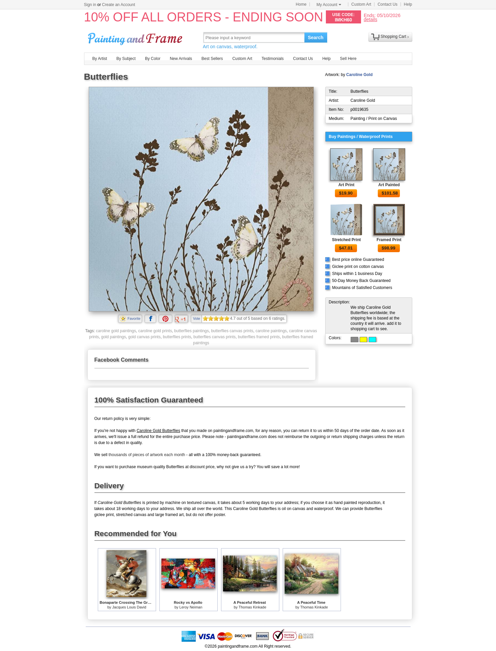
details (370, 19)
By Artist (99, 58)
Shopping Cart (393, 36)
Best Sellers (212, 58)
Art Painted (389, 185)
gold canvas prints (144, 337)
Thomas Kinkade (252, 607)
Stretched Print (346, 239)
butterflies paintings (191, 331)
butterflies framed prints (259, 337)
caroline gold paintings (116, 331)
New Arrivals (181, 58)
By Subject (126, 58)
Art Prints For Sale (136, 37)
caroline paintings (271, 331)
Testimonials (273, 58)
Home (301, 4)
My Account (328, 4)
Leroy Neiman (191, 607)
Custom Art (361, 4)
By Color (152, 58)
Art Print (346, 185)
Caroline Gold (359, 74)
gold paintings (113, 337)
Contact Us (387, 4)
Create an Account (118, 4)
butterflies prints (177, 337)
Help (408, 4)
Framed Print (389, 239)
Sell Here (348, 58)
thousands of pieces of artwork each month (147, 454)
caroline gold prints (155, 331)
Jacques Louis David (129, 607)
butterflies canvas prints (232, 331)
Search (316, 37)
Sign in (90, 4)
